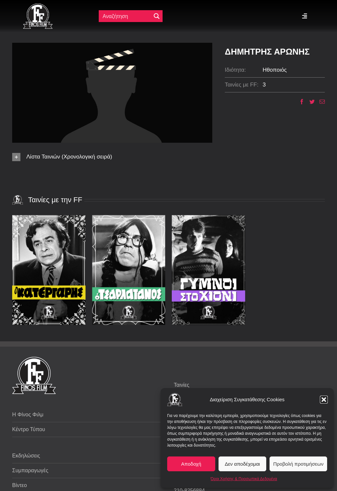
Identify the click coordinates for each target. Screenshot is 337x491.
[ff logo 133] (38, 6)
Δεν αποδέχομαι (242, 464)
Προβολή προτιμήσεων (298, 464)
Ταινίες (181, 385)
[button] (324, 399)
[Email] (320, 101)
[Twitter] (309, 101)
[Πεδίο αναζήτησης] (125, 16)
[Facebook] (299, 101)
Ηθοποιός (275, 70)
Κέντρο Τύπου (28, 429)
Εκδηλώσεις (26, 455)
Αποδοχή (191, 464)
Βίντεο (19, 485)
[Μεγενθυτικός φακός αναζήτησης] (156, 16)
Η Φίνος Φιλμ (27, 414)
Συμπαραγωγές (30, 470)
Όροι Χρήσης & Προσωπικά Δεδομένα (244, 479)
